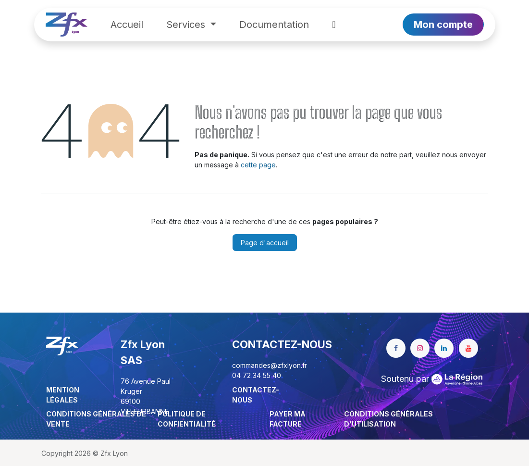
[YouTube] (468, 348)
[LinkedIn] (444, 348)
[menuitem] (127, 24)
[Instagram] (420, 348)
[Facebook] (396, 348)
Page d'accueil (265, 243)
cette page (258, 165)
